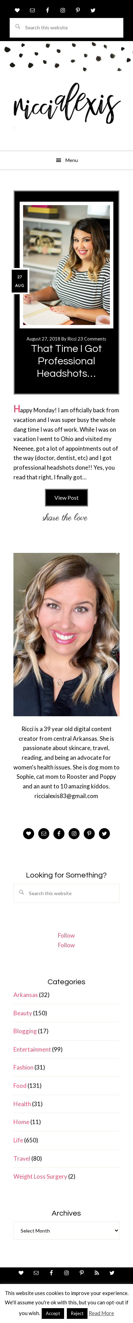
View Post (66, 497)
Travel (21, 1158)
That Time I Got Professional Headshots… (66, 361)
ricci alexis (66, 108)
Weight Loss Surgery (40, 1176)
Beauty (22, 1013)
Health (22, 1104)
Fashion (23, 1067)
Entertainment (32, 1049)
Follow (66, 935)
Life (18, 1140)
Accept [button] (53, 1313)
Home (21, 1121)
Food (20, 1085)
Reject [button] (77, 1313)
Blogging (25, 1031)
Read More (101, 1313)
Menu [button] (71, 160)
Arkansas (25, 994)
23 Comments (92, 339)
